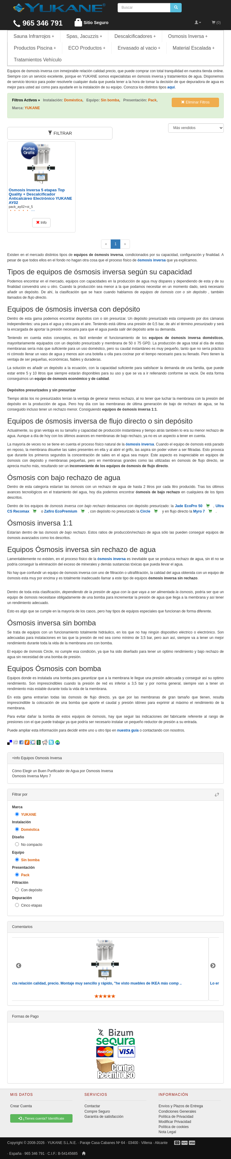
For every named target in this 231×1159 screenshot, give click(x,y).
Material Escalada (194, 48)
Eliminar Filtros (195, 102)
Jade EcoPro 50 (188, 506)
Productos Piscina (35, 48)
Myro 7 (199, 511)
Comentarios (22, 927)
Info (41, 222)
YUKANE (25, 814)
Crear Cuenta (21, 1106)
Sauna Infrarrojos (34, 36)
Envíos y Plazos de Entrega (181, 1106)
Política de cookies (174, 1127)
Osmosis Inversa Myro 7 (31, 776)
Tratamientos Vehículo (38, 59)
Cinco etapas (28, 905)
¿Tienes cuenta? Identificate (41, 1118)
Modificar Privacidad (175, 1122)
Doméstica (27, 829)
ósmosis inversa (151, 260)
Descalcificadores (135, 36)
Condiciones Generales (177, 1111)
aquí (171, 87)
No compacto (28, 844)
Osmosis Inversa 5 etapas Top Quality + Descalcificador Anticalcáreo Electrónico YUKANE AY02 (40, 196)
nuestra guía (128, 730)
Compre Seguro (97, 1111)
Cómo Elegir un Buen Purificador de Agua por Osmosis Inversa (62, 771)
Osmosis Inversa (188, 36)
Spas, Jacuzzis (84, 36)
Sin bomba (27, 860)
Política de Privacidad (176, 1116)
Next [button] (213, 966)
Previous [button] (19, 966)
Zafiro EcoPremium (60, 511)
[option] (115, 969)
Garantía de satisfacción (104, 1116)
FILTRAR (60, 133)
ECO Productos (87, 48)
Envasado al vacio (139, 48)
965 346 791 (38, 23)
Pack (22, 875)
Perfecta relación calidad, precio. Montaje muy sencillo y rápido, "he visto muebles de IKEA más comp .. (103, 983)
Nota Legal (167, 1132)
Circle (145, 511)
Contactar (92, 1106)
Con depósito (28, 890)
